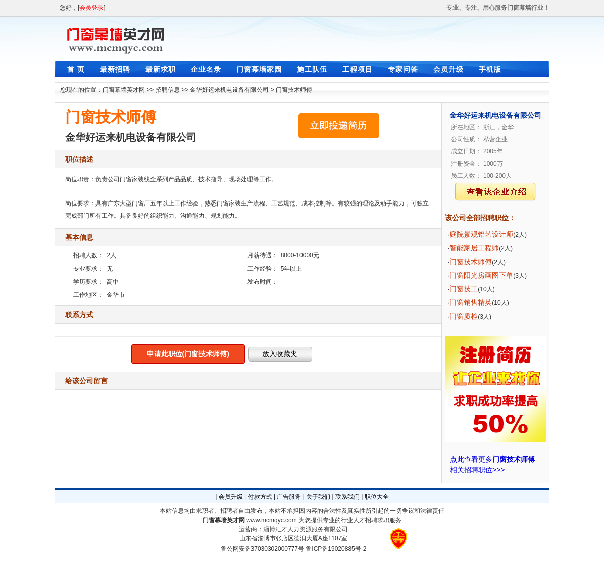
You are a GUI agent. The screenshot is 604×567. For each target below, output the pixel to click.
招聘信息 (168, 89)
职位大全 (377, 496)
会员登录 (91, 7)
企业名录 (206, 69)
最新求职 (160, 69)
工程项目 (357, 69)
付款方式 (260, 496)
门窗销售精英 (470, 302)
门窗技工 (463, 289)
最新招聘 (115, 69)
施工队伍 (312, 69)
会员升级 (448, 69)
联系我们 (347, 496)
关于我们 (318, 496)
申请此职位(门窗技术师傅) (188, 354)
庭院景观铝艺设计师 (481, 234)
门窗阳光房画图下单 (481, 275)
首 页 (76, 69)
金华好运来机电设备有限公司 (229, 89)
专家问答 (403, 69)
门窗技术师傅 (294, 89)
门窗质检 (463, 316)
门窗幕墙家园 (259, 69)
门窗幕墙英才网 (124, 89)
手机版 (490, 69)
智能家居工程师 (474, 248)
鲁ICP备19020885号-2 (336, 548)
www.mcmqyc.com (271, 520)
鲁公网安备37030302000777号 (262, 548)
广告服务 (289, 496)
